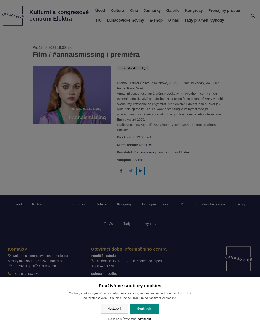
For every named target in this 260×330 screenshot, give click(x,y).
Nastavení (114, 308)
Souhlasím (144, 308)
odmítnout (144, 319)
